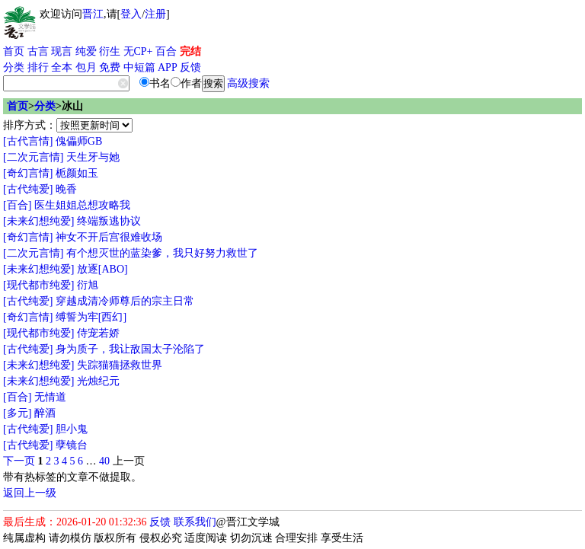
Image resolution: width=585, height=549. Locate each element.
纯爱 (86, 51)
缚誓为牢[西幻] (91, 317)
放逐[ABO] (102, 269)
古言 (38, 51)
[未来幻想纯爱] (38, 221)
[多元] (17, 413)
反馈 (190, 67)
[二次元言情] (33, 157)
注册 (155, 14)
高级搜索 (248, 83)
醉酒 (45, 413)
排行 (38, 67)
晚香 (66, 189)
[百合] (17, 205)
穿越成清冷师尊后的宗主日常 (125, 301)
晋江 (93, 14)
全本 (61, 67)
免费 (109, 67)
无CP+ (138, 51)
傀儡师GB (79, 141)
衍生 (109, 51)
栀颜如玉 (77, 173)
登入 (131, 14)
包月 (86, 67)
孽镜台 (72, 445)
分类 (13, 67)
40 (104, 461)
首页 (13, 51)
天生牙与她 (93, 157)
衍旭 (87, 285)
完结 (190, 51)
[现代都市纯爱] (38, 285)
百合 (166, 51)
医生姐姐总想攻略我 (82, 205)
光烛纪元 (98, 381)
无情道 (50, 397)
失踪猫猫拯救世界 (119, 365)
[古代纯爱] (28, 189)
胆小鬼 (72, 429)
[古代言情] (28, 141)
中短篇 (139, 67)
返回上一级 (29, 493)
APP (167, 67)
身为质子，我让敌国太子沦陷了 (130, 349)
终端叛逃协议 (109, 221)
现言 (61, 51)
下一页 (19, 461)
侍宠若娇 (98, 333)
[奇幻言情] (28, 173)
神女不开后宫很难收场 (109, 237)
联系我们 (195, 522)
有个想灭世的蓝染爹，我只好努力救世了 (162, 253)
